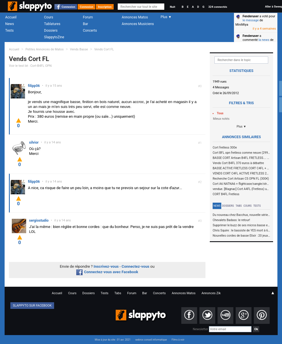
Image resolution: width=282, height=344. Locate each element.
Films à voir (178, 339)
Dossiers (51, 30)
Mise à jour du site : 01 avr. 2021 (112, 339)
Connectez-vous (136, 266)
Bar (85, 24)
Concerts (90, 30)
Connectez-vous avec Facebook (107, 272)
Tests (9, 30)
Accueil (11, 17)
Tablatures (52, 24)
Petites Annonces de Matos (44, 49)
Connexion (68, 6)
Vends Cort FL (104, 49)
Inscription (105, 6)
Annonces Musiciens (138, 24)
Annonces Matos (135, 17)
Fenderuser (251, 16)
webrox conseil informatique (151, 339)
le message (251, 20)
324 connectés (217, 6)
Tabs (239, 205)
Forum (88, 17)
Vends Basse (79, 49)
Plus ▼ (241, 126)
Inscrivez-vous (106, 266)
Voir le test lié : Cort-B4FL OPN (30, 66)
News (9, 24)
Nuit (172, 6)
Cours (48, 17)
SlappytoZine (54, 37)
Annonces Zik (211, 293)
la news (263, 40)
